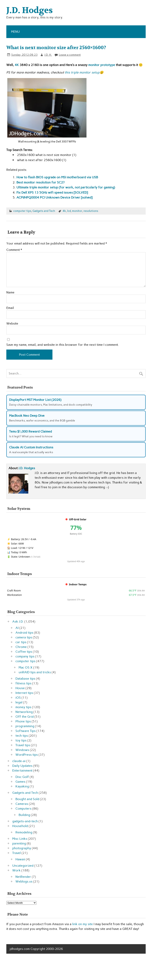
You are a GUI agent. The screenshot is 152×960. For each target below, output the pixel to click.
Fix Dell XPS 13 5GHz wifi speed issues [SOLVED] (52, 192)
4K (17, 65)
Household (20, 826)
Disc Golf (22, 777)
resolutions (91, 211)
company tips (24, 656)
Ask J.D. (18, 621)
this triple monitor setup (82, 72)
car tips (20, 642)
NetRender (23, 877)
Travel (16, 853)
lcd (69, 211)
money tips (23, 707)
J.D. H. (48, 54)
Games (20, 781)
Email (10, 307)
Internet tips (24, 693)
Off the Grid (24, 716)
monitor (77, 211)
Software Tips (25, 731)
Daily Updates (22, 766)
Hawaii (20, 859)
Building (24, 815)
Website (12, 323)
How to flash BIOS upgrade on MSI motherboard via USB (57, 177)
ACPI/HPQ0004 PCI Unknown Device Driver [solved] (54, 197)
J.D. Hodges (26, 468)
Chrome (21, 647)
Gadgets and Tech (43, 211)
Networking (24, 712)
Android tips (24, 632)
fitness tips (23, 683)
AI (17, 628)
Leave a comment (70, 54)
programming (24, 726)
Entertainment (22, 770)
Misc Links (19, 839)
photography (21, 848)
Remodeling (23, 832)
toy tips (21, 740)
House (20, 688)
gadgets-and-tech (25, 821)
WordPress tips (26, 755)
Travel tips (22, 745)
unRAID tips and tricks (35, 672)
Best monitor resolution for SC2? (40, 182)
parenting (19, 843)
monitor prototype (101, 65)
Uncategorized (22, 865)
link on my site (82, 924)
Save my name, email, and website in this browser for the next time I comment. (62, 344)
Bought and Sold (27, 799)
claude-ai (19, 761)
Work (16, 870)
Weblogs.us (23, 881)
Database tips (25, 678)
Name (10, 292)
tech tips (21, 735)
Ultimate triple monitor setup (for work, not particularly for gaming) (65, 187)
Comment (14, 249)
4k (64, 211)
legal (18, 702)
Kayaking (22, 786)
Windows (22, 750)
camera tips (23, 637)
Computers (23, 808)
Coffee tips (23, 651)
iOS (18, 697)
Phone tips (23, 721)
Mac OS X (25, 667)
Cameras (21, 804)
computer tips (22, 211)
